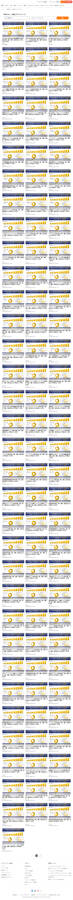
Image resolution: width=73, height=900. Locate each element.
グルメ (11, 5)
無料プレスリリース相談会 (31, 882)
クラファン (61, 5)
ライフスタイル (30, 5)
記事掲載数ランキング (6, 874)
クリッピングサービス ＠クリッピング (57, 866)
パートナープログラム (24, 894)
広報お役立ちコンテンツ (6, 877)
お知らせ (27, 877)
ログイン (27, 868)
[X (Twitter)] (35, 891)
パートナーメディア (5, 872)
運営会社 (15, 894)
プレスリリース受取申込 (30, 880)
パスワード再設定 (29, 870)
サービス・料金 (4, 868)
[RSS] (41, 891)
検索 (63, 18)
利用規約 (33, 894)
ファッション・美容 (21, 5)
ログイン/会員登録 (66, 1)
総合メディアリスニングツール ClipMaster (57, 868)
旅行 (15, 5)
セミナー (27, 884)
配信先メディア (4, 870)
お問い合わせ (28, 873)
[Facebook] (32, 891)
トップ (2, 9)
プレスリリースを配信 (42, 1)
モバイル (52, 5)
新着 (2, 5)
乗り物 (56, 5)
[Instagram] (38, 891)
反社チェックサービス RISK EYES (56, 879)
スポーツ (37, 5)
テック (46, 5)
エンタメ (7, 5)
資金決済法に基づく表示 (54, 894)
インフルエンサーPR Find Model (55, 870)
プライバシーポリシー (42, 894)
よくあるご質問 (28, 875)
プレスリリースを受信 (54, 1)
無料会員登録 (28, 866)
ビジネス (42, 5)
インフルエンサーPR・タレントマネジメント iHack (59, 873)
